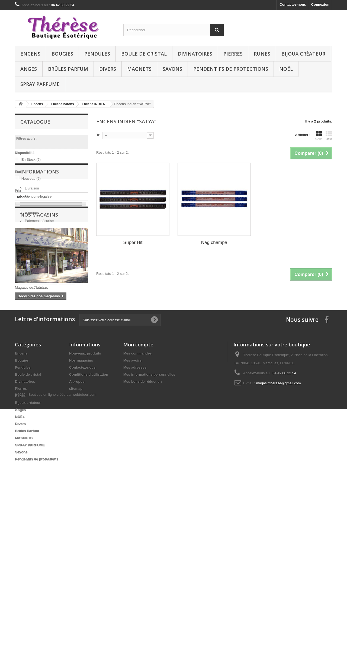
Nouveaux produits (85, 520)
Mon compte (138, 511)
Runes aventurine (32, 442)
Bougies (62, 53)
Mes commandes (137, 520)
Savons (172, 69)
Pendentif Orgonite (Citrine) (41, 434)
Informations (39, 225)
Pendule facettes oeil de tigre (42, 451)
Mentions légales (37, 248)
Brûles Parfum (68, 69)
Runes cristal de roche (36, 418)
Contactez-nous (292, 4)
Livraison (31, 239)
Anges (28, 69)
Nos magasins (35, 280)
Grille (318, 135)
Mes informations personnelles (149, 541)
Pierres (233, 53)
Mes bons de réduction (142, 548)
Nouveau (31, 178)
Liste (329, 135)
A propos (31, 264)
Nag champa (214, 242)
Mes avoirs (132, 527)
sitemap (75, 555)
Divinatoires (195, 53)
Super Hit (133, 242)
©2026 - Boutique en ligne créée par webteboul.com (55, 645)
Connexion (320, 4)
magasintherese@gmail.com (278, 550)
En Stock (31, 159)
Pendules (97, 53)
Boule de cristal (144, 53)
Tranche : (23, 197)
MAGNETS (139, 69)
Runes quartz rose (33, 426)
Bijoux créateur (303, 53)
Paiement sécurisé (39, 272)
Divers (107, 69)
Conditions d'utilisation (42, 256)
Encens (30, 53)
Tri (98, 135)
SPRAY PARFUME (40, 84)
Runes (262, 53)
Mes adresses (134, 534)
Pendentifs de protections (230, 69)
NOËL (286, 69)
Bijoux (67, 418)
